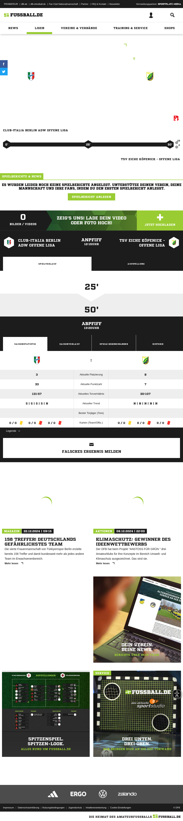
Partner (84, 4)
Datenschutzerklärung (28, 807)
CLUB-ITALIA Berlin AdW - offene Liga (31, 93)
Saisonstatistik (25, 344)
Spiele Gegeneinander (114, 344)
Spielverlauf (47, 264)
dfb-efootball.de (38, 4)
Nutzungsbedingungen (53, 807)
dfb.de (24, 4)
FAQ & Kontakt (99, 4)
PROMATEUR (11, 4)
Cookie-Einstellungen (120, 807)
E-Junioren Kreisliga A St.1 (92, 45)
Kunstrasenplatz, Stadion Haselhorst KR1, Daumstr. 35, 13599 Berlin (91, 58)
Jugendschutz (75, 807)
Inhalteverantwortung (96, 807)
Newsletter (114, 4)
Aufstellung (135, 264)
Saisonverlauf (69, 344)
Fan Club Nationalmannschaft (63, 4)
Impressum (8, 807)
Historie (158, 344)
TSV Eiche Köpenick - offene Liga (149, 93)
